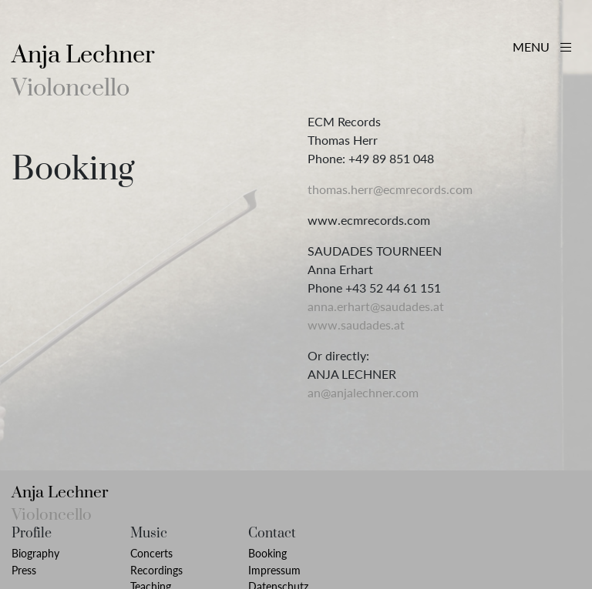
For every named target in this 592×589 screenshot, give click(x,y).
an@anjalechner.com (363, 392)
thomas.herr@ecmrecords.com (390, 189)
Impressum (274, 570)
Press (24, 570)
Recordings (156, 570)
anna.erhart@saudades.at (376, 306)
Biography (35, 553)
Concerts (151, 553)
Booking (267, 553)
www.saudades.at (356, 324)
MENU (542, 46)
